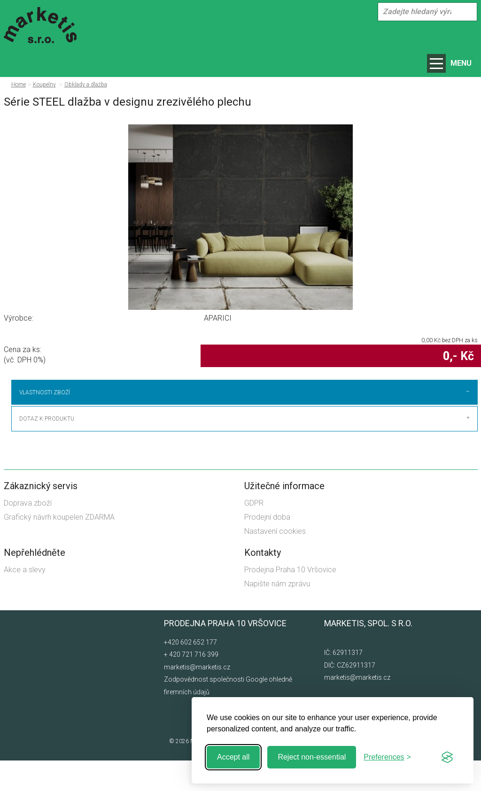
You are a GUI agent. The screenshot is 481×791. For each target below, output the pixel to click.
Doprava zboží (28, 533)
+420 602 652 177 (190, 672)
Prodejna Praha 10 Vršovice (290, 600)
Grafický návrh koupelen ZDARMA (59, 547)
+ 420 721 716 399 (191, 685)
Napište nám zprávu (277, 614)
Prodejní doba (267, 547)
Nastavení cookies (275, 562)
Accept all (233, 757)
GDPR (254, 533)
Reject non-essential (312, 757)
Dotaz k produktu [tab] (46, 449)
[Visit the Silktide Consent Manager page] (447, 757)
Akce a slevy (25, 600)
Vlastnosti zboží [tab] (44, 392)
